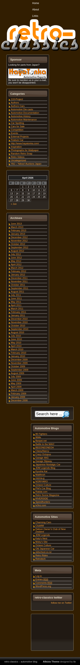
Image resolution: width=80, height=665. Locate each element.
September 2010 (19, 329)
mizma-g (39, 478)
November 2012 (19, 240)
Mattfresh (40, 474)
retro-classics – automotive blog (20, 661)
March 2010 (17, 349)
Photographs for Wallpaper (25, 150)
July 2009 (16, 376)
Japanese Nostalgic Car (47, 464)
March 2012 (17, 268)
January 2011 (18, 315)
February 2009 (18, 393)
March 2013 (17, 227)
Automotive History (21, 116)
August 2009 (17, 373)
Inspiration (16, 146)
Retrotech (40, 559)
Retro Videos (17, 157)
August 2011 (17, 291)
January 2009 (18, 397)
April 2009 (16, 386)
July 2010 (16, 336)
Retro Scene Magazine (47, 495)
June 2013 (16, 223)
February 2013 (18, 230)
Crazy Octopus (43, 454)
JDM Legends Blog (45, 468)
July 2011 (16, 295)
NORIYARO (41, 481)
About (35, 9)
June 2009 (16, 380)
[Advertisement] (52, 633)
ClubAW (39, 525)
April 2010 (16, 346)
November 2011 (19, 281)
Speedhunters (42, 502)
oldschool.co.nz (43, 552)
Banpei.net (41, 440)
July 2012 (16, 254)
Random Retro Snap (21, 153)
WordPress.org (43, 586)
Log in (38, 576)
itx (74, 661)
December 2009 (19, 359)
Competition (17, 129)
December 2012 (19, 237)
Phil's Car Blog (43, 488)
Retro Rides (41, 555)
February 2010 (18, 353)
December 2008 (19, 400)
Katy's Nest (41, 538)
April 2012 (16, 264)
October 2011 (18, 285)
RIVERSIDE (41, 498)
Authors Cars (18, 106)
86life (38, 437)
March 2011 (17, 308)
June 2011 (16, 298)
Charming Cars (43, 522)
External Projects (20, 136)
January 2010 (18, 356)
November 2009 (19, 363)
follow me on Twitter (61, 602)
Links (35, 15)
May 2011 (16, 302)
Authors (15, 102)
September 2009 (19, 370)
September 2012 (19, 247)
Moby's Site (41, 542)
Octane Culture (43, 485)
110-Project (17, 99)
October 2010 (18, 325)
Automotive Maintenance (24, 119)
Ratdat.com (41, 491)
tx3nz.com (40, 505)
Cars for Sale (18, 126)
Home (35, 3)
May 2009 (16, 383)
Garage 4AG (42, 457)
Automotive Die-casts (22, 109)
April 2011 (16, 305)
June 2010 (16, 339)
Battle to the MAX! (44, 444)
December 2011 (19, 278)
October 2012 (18, 244)
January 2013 (18, 234)
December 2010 (19, 319)
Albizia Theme (51, 661)
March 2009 (17, 390)
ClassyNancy (42, 451)
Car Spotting (17, 123)
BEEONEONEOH (44, 447)
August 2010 (17, 332)
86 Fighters (41, 434)
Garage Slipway (43, 461)
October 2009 (18, 366)
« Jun (14, 204)
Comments (43, 583)
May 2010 (16, 342)
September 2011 (19, 288)
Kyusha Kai (41, 471)
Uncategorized (18, 160)
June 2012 (16, 257)
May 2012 (16, 261)
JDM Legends (42, 535)
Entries (41, 579)
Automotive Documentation (25, 113)
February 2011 (18, 312)
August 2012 (17, 251)
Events (14, 133)
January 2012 (18, 274)
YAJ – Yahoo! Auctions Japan (26, 163)
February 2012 (18, 271)
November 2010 (19, 322)
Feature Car (17, 140)
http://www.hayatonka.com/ (25, 143)
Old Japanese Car (44, 548)
